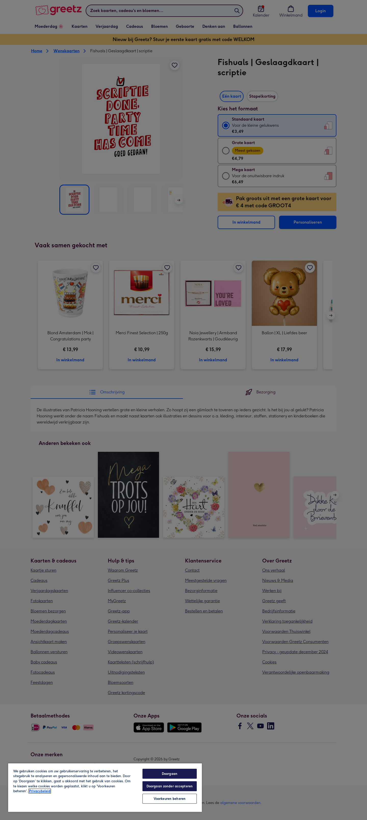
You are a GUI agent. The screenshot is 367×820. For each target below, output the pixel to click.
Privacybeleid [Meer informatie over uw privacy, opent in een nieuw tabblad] (39, 791)
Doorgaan (169, 774)
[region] (105, 787)
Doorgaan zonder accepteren (170, 786)
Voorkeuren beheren (170, 799)
